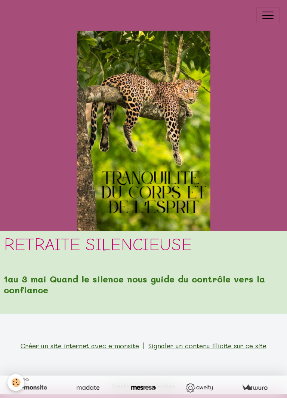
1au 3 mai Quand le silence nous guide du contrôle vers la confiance (134, 284)
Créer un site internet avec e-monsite (80, 346)
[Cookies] (15, 382)
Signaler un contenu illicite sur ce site (207, 346)
